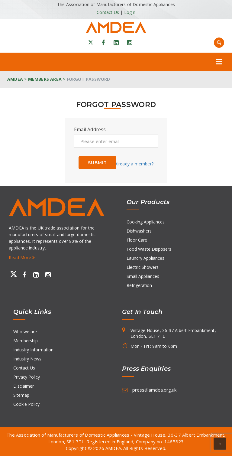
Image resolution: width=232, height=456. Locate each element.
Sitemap (21, 395)
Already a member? (134, 164)
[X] (91, 42)
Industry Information (33, 350)
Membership (25, 341)
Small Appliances (143, 276)
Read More (22, 257)
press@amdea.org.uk (154, 390)
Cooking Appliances (146, 222)
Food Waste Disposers (149, 249)
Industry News (27, 359)
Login (129, 12)
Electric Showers (143, 267)
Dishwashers (139, 231)
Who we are (25, 331)
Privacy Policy (26, 377)
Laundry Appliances (145, 258)
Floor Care (137, 240)
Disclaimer (23, 386)
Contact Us (108, 12)
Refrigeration (139, 285)
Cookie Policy (26, 404)
